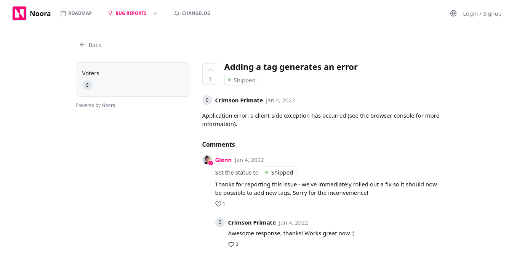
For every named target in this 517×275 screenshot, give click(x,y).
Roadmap (76, 13)
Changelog (192, 13)
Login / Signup (482, 13)
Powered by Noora (95, 105)
